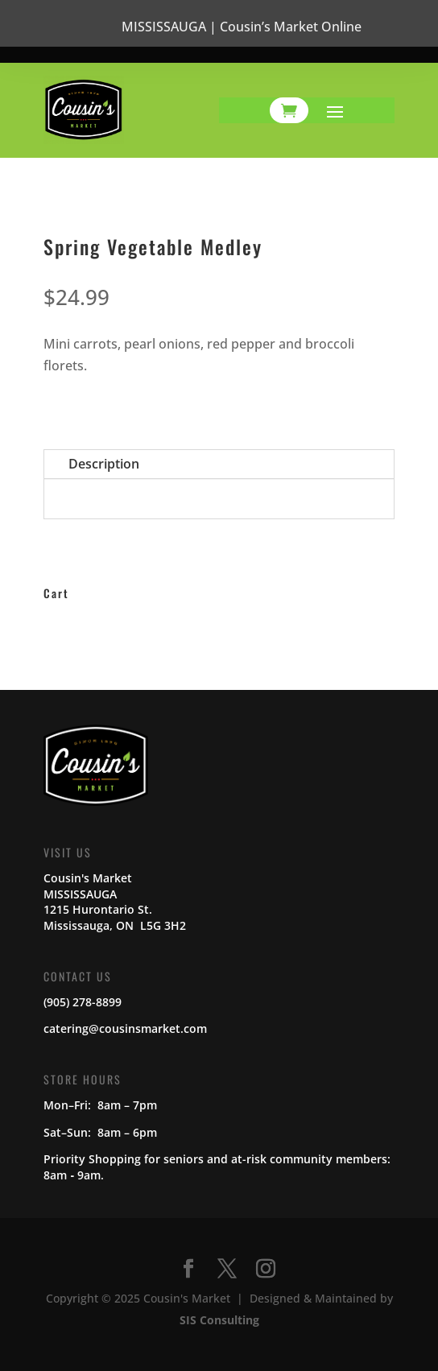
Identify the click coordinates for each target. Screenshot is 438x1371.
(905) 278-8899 (82, 1002)
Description (103, 464)
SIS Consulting (219, 1320)
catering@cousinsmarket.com (125, 1028)
